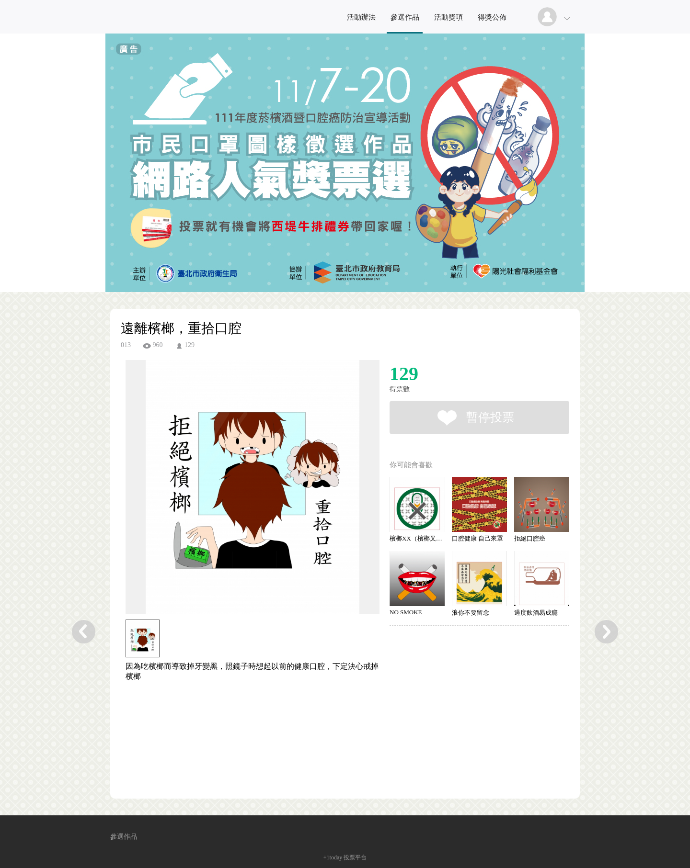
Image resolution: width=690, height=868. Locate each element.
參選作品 (405, 17)
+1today (332, 857)
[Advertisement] (238, 739)
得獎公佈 (492, 17)
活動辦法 (361, 17)
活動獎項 (448, 17)
